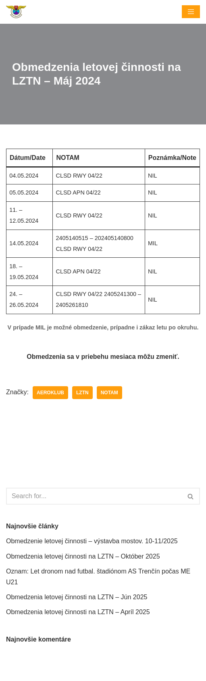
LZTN (82, 392)
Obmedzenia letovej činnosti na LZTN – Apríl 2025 (78, 612)
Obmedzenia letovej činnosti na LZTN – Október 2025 (83, 556)
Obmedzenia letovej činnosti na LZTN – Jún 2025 (76, 597)
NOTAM (109, 392)
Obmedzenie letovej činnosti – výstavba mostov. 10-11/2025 (92, 541)
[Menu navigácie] (191, 11)
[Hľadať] (94, 496)
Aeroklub (50, 392)
